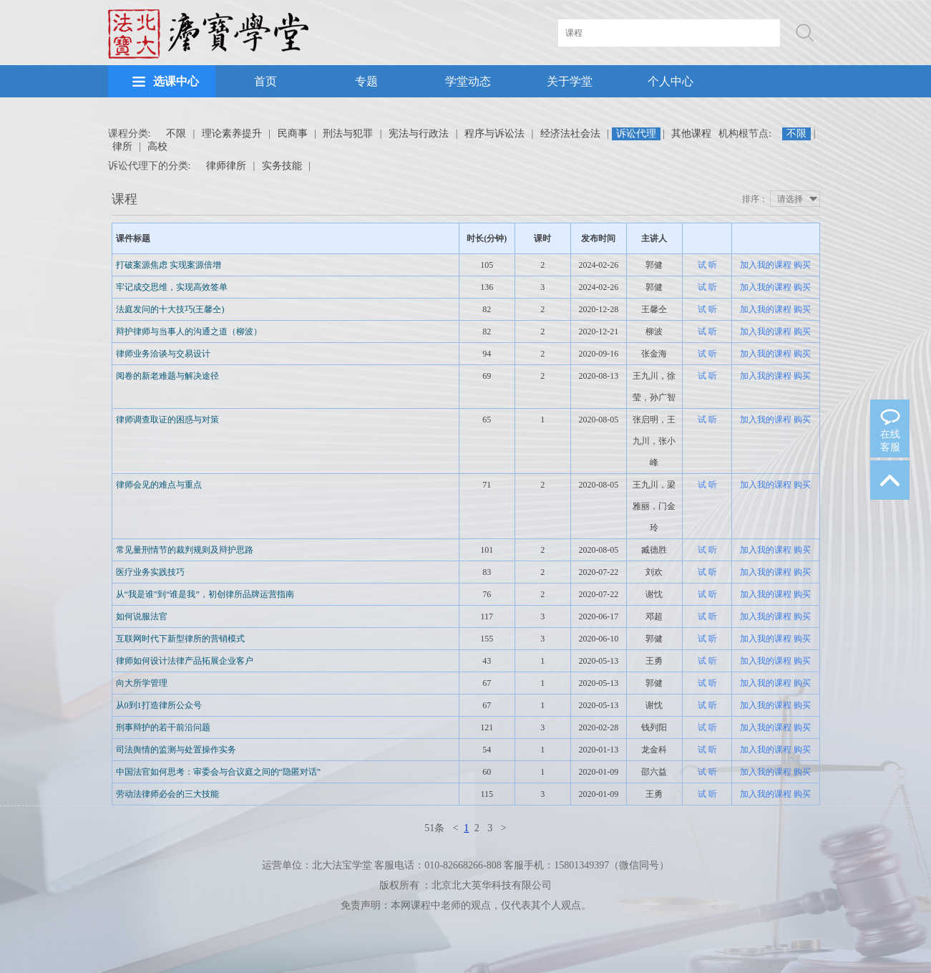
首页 (265, 81)
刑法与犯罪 (348, 133)
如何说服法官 (141, 616)
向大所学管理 (141, 683)
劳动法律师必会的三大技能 (167, 794)
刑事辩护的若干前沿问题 (163, 727)
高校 (157, 146)
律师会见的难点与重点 (159, 485)
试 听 (707, 265)
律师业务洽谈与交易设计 (163, 354)
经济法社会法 (570, 133)
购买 (802, 265)
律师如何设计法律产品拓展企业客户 (184, 661)
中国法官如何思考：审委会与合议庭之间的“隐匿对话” (218, 772)
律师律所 (226, 165)
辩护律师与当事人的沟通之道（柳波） (189, 331)
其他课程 (691, 133)
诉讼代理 (636, 133)
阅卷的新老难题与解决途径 (167, 376)
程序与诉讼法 (494, 133)
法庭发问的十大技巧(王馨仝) (170, 309)
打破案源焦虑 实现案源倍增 (168, 265)
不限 (176, 133)
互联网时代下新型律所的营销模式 (180, 639)
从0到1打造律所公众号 (159, 705)
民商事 (293, 133)
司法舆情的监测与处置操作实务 (176, 750)
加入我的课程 (765, 265)
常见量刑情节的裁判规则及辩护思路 (184, 550)
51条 (434, 828)
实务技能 (282, 165)
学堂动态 (468, 81)
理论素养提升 (232, 133)
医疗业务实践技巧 (150, 572)
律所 (122, 146)
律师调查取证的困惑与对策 (167, 420)
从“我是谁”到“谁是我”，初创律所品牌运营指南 (205, 594)
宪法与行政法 (419, 133)
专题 (366, 81)
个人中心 (670, 81)
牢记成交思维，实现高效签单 (172, 287)
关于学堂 (570, 81)
